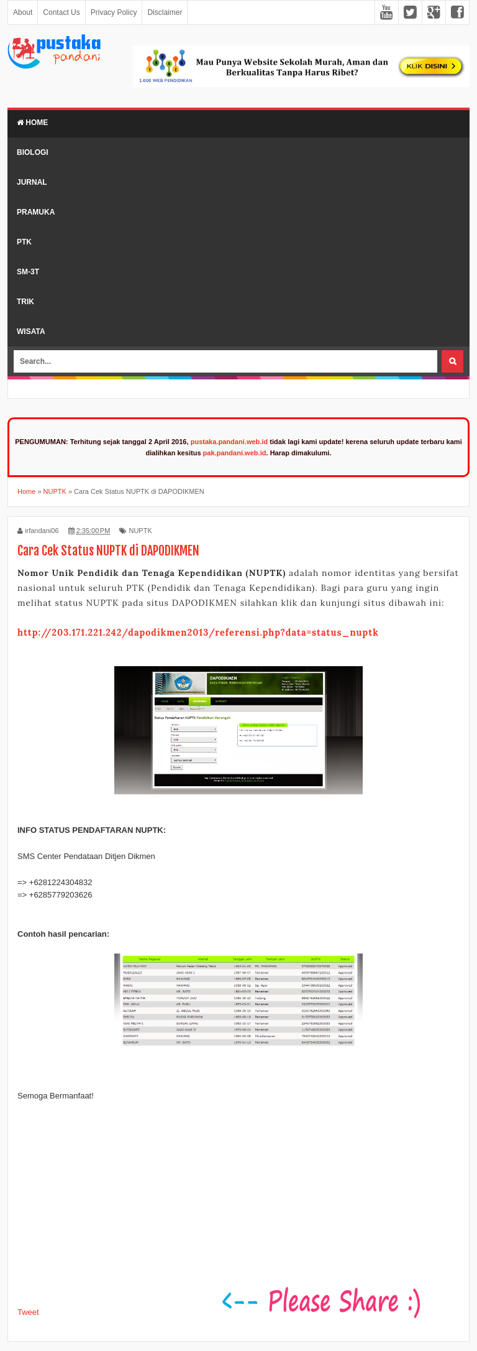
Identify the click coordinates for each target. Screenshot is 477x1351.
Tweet (28, 1312)
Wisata (31, 331)
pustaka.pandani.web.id (229, 441)
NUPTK (140, 530)
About (22, 12)
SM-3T (28, 271)
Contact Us (61, 12)
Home (32, 122)
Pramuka (36, 212)
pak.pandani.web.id (234, 453)
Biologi (32, 152)
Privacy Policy (114, 12)
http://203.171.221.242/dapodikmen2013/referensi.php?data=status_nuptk (198, 632)
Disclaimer (164, 12)
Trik (25, 301)
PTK (24, 242)
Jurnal (32, 182)
